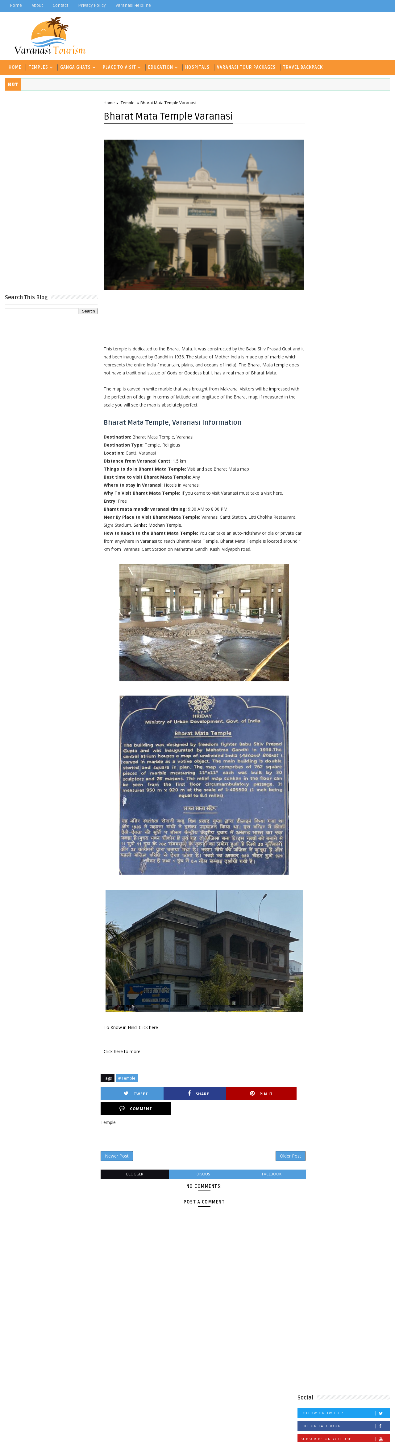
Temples (38, 66)
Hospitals (197, 66)
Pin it (225, 1101)
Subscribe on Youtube (345, 232)
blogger (132, 1167)
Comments (375, 264)
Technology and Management (332, 394)
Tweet (128, 1101)
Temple (127, 102)
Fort (376, 354)
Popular (344, 264)
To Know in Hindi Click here (130, 1035)
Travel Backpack (302, 66)
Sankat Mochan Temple (181, 532)
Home (16, 5)
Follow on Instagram (345, 245)
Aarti (306, 333)
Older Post (277, 1149)
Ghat (305, 364)
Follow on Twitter (345, 206)
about (37, 5)
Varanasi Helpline (133, 5)
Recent (313, 264)
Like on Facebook (345, 219)
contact (60, 5)
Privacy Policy (92, 5)
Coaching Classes (359, 343)
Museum (309, 384)
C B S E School (316, 343)
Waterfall (311, 415)
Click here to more (121, 1059)
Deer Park (311, 354)
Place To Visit (119, 66)
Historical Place (336, 364)
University (355, 404)
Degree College (346, 354)
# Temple (126, 1085)
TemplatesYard (57, 1433)
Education (160, 66)
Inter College (349, 374)
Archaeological (336, 333)
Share (177, 1101)
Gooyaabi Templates (127, 1433)
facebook (260, 1167)
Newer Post (116, 1149)
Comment (274, 1101)
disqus (196, 1167)
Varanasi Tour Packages (246, 66)
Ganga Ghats (75, 66)
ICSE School (314, 374)
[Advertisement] (51, 191)
